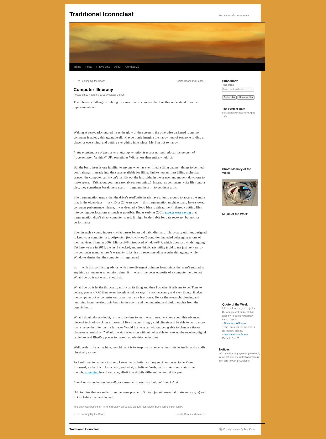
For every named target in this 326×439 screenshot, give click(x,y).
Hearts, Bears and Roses (191, 81)
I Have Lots (103, 66)
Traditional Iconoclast (101, 14)
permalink (176, 406)
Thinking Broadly (110, 406)
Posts (88, 66)
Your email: (228, 84)
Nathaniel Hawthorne (236, 334)
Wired (124, 406)
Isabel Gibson (117, 94)
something (91, 372)
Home (77, 66)
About (117, 66)
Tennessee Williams (235, 323)
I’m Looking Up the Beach (89, 81)
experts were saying (177, 212)
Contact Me (132, 66)
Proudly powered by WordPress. (239, 429)
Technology (147, 406)
